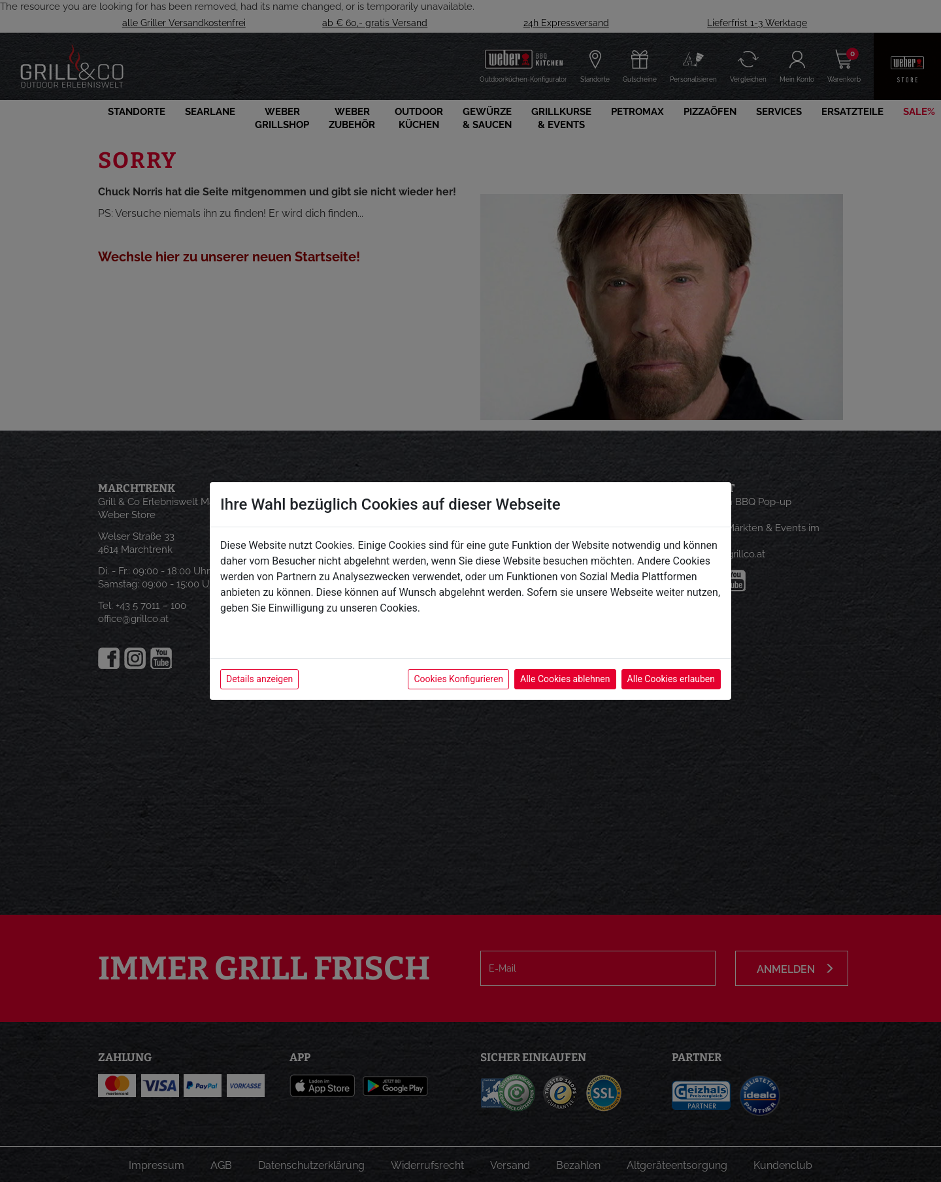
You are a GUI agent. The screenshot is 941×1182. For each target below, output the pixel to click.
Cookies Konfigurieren (458, 679)
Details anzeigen (259, 679)
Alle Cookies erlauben (671, 679)
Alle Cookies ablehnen (565, 679)
